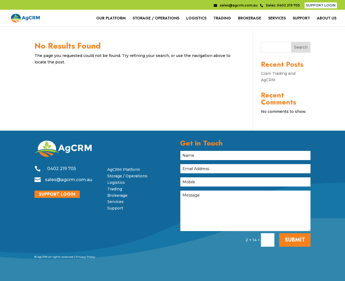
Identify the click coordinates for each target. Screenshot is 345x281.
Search (301, 47)
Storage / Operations (127, 176)
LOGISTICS (196, 18)
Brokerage (117, 195)
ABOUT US (326, 18)
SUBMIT (295, 240)
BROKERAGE (249, 18)
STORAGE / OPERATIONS (156, 18)
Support (115, 208)
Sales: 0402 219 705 (283, 5)
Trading (114, 189)
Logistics (116, 182)
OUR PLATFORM (111, 18)
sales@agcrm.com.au (239, 5)
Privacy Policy (85, 257)
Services (115, 201)
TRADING (222, 18)
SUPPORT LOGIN (321, 5)
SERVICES (277, 18)
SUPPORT (301, 18)
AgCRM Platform (123, 169)
